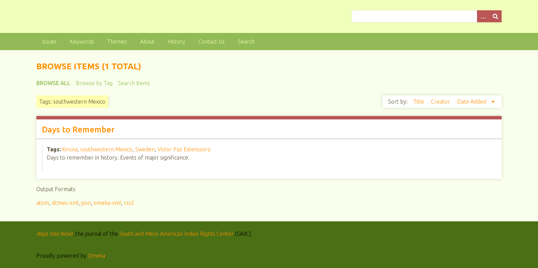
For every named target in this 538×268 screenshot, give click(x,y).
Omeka (96, 256)
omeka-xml (107, 203)
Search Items (134, 83)
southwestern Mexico (106, 149)
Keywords (82, 41)
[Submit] (495, 16)
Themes (117, 41)
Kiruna (70, 149)
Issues (49, 41)
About (147, 41)
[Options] (483, 16)
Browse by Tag (94, 83)
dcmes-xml (65, 203)
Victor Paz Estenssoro (184, 149)
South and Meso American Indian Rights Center (176, 234)
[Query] (426, 16)
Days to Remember (78, 129)
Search (246, 41)
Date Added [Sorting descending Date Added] (472, 101)
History (176, 41)
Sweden (145, 149)
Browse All (53, 83)
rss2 (129, 203)
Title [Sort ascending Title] (419, 101)
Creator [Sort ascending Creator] (441, 101)
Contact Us (211, 41)
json (86, 203)
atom (42, 203)
